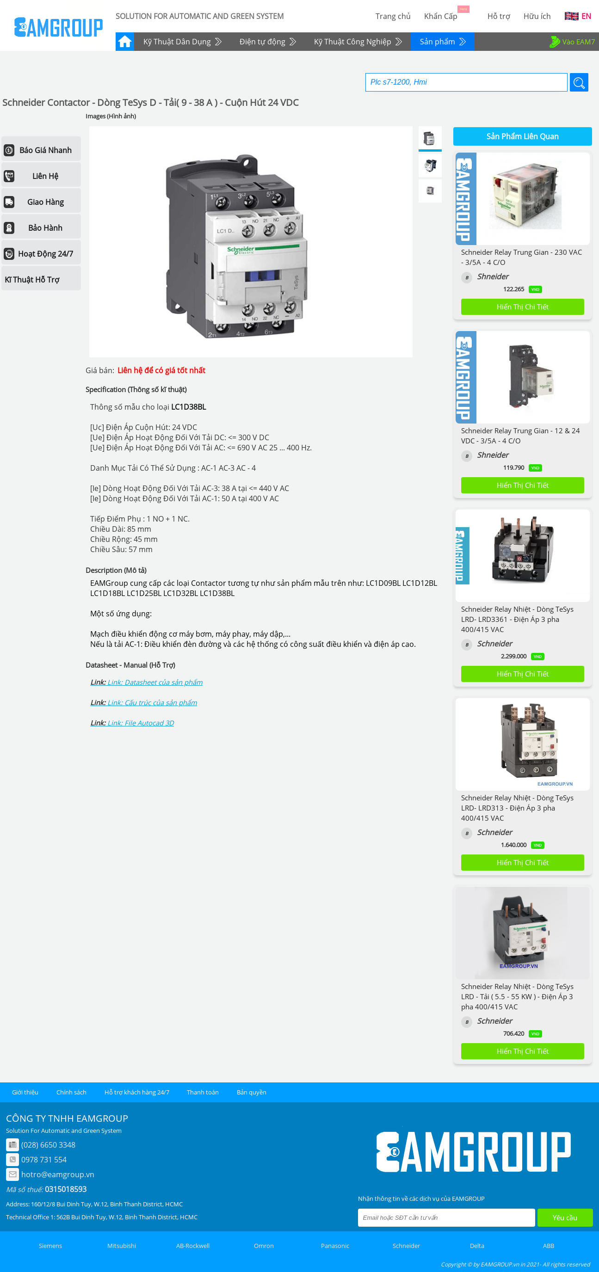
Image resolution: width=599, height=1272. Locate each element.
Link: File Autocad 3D (140, 722)
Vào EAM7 (571, 41)
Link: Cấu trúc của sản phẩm (152, 702)
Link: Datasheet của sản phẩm (155, 682)
